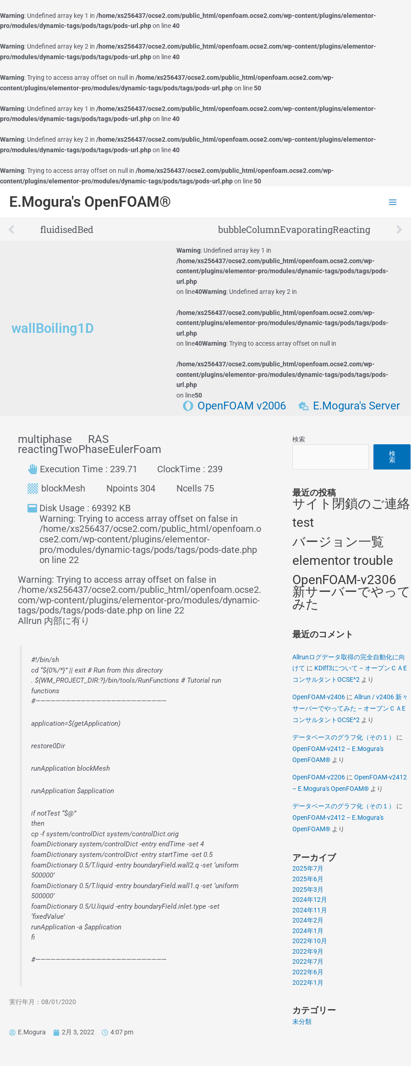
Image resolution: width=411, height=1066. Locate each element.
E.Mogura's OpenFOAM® (90, 201)
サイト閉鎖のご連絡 (351, 503)
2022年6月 (307, 972)
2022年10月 (309, 940)
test (303, 522)
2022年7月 (307, 961)
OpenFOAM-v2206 (318, 777)
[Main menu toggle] (393, 202)
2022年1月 (307, 982)
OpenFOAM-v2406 (318, 697)
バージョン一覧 (338, 541)
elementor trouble (342, 560)
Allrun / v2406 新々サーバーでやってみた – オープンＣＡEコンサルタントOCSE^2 (350, 708)
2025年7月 (307, 868)
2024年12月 (309, 899)
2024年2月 (307, 920)
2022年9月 (307, 951)
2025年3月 (307, 889)
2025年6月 (307, 879)
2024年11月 (309, 910)
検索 (298, 439)
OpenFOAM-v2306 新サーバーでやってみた (351, 592)
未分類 (302, 1021)
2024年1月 (307, 930)
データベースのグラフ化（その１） (343, 737)
